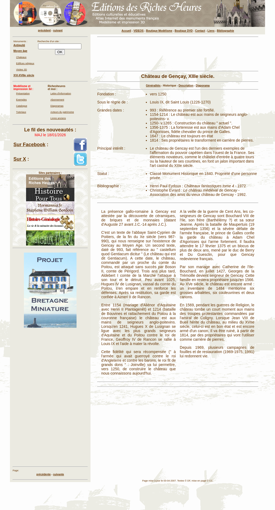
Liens (211, 30)
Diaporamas (57, 106)
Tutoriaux (21, 112)
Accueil (126, 30)
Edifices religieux (25, 63)
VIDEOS (138, 30)
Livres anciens (58, 118)
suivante (58, 474)
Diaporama (203, 85)
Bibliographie (225, 30)
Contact (200, 30)
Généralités (153, 85)
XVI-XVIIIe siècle (23, 75)
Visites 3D (21, 69)
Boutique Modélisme (159, 30)
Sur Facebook (29, 144)
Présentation (23, 93)
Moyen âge (20, 50)
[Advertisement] (177, 54)
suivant (58, 30)
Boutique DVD (184, 30)
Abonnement (57, 99)
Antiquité (19, 45)
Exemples (21, 99)
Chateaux (21, 57)
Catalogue (21, 106)
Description (186, 85)
